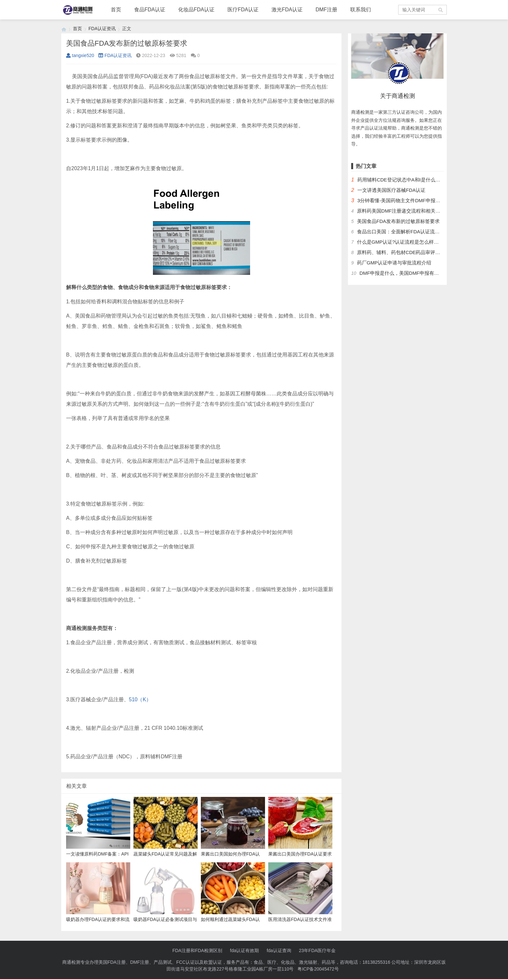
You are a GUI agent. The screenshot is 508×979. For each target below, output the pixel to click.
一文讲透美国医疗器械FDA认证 (391, 190)
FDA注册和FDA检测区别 (197, 950)
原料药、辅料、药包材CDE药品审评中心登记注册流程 (415, 252)
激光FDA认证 (287, 9)
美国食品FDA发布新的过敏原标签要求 (398, 221)
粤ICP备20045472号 (318, 969)
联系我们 (360, 9)
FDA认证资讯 (102, 28)
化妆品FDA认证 (196, 9)
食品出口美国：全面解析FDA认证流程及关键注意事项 (415, 231)
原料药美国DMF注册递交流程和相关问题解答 (406, 211)
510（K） (140, 699)
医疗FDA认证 (243, 9)
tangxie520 (80, 55)
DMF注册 (326, 9)
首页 (116, 9)
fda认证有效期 (244, 950)
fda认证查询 (279, 950)
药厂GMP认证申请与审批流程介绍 (394, 262)
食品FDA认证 (149, 9)
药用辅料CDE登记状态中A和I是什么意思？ (403, 179)
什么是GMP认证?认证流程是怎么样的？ (400, 242)
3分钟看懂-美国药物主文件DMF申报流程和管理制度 (413, 200)
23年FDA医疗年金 (317, 950)
